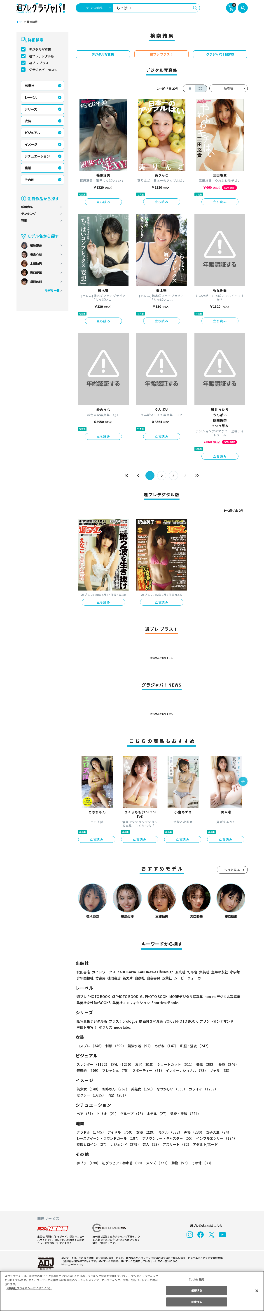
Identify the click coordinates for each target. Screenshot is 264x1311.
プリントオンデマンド (214, 1021)
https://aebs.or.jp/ (71, 1264)
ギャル (219, 1070)
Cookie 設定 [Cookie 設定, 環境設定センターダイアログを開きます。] (196, 1279)
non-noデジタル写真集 (219, 996)
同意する (196, 1302)
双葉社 (167, 978)
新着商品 (27, 207)
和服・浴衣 (194, 1045)
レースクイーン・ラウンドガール (108, 1138)
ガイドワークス (104, 972)
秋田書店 (83, 972)
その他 (29, 179)
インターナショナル (186, 1070)
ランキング (28, 214)
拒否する (196, 1290)
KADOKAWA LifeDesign (155, 972)
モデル (168, 1132)
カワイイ (201, 1089)
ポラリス (105, 1027)
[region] (132, 1291)
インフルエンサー (216, 1138)
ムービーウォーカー (189, 978)
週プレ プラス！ (40, 63)
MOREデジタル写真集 (183, 996)
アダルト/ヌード (204, 1144)
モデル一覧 (51, 290)
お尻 (144, 1064)
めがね (165, 1045)
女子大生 (216, 1132)
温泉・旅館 (184, 1113)
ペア (86, 1113)
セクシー (232, 1089)
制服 (115, 1045)
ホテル (157, 1113)
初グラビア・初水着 (122, 1162)
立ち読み (103, 202)
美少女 (88, 1089)
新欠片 (128, 978)
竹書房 (100, 978)
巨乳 (121, 1064)
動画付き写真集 (150, 1021)
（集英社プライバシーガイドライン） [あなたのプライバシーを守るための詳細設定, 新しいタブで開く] (29, 1288)
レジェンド (125, 1144)
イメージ (31, 144)
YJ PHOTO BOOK (124, 996)
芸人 (151, 1144)
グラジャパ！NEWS (42, 69)
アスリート (176, 1144)
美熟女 (141, 1089)
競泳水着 (139, 1045)
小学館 (234, 972)
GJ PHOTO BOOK (151, 996)
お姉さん (115, 1089)
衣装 (28, 121)
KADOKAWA (126, 972)
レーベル (31, 97)
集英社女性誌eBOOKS (93, 1002)
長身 (226, 1064)
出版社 (29, 85)
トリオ (107, 1113)
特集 (24, 220)
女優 (145, 1132)
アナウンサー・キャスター (168, 1138)
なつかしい (170, 1089)
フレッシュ (116, 1070)
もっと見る (232, 870)
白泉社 (140, 978)
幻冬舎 (192, 972)
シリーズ (31, 109)
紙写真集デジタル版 (92, 1021)
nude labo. (122, 1027)
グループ (132, 1113)
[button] (243, 781)
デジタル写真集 (40, 49)
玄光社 (180, 972)
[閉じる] (257, 1291)
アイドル (120, 1132)
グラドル (91, 1132)
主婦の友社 (218, 972)
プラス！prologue (122, 1021)
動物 (179, 1162)
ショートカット (174, 1064)
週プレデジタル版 (41, 56)
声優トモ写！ (87, 1027)
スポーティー (147, 1070)
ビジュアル (32, 132)
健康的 (88, 1070)
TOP (19, 22)
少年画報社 (85, 978)
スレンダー (93, 1064)
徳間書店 (114, 978)
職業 (28, 168)
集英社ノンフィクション (130, 1002)
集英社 (204, 972)
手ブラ (88, 1162)
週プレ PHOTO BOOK (93, 996)
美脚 (204, 1064)
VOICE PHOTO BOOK (180, 1021)
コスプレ (90, 1045)
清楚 (86, 1095)
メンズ (156, 1162)
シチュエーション (37, 156)
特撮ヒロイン (92, 1144)
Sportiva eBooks (164, 1002)
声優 (192, 1132)
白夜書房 (153, 978)
